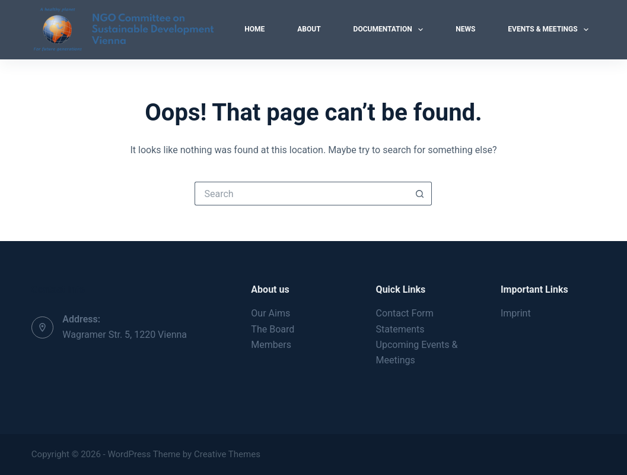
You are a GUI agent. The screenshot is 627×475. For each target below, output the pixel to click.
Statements (400, 329)
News (465, 29)
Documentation (391, 30)
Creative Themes (227, 454)
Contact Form (405, 313)
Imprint (516, 313)
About (308, 29)
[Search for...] (301, 193)
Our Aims (270, 313)
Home (254, 29)
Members (271, 344)
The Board (272, 329)
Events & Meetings (550, 30)
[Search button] (420, 193)
